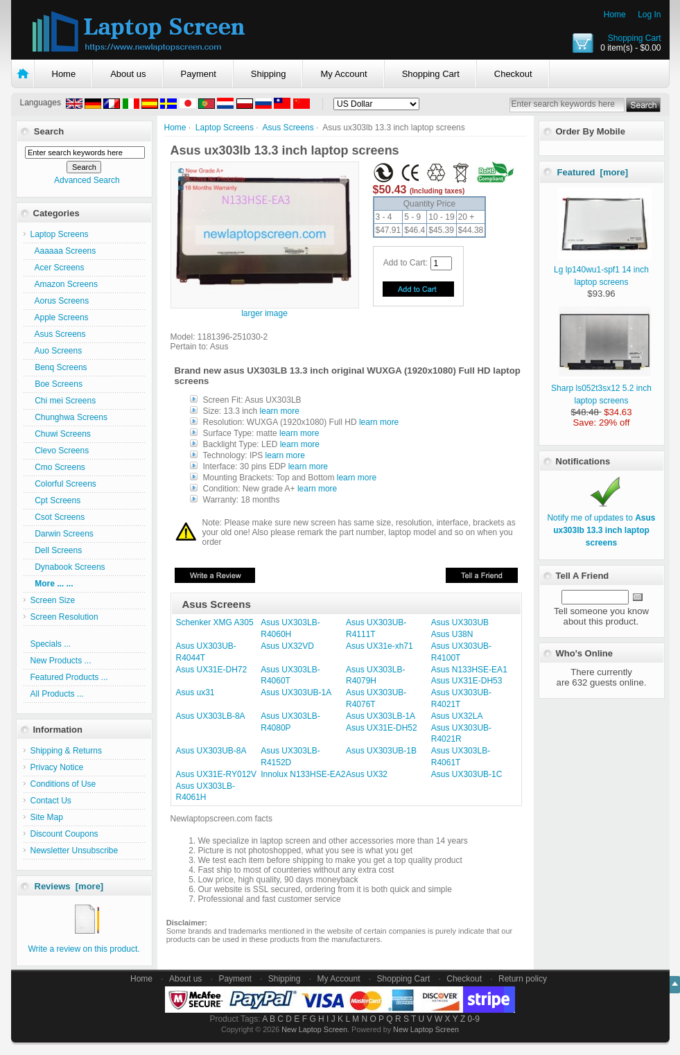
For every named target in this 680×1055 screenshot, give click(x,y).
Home (615, 14)
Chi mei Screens (63, 401)
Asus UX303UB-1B (381, 751)
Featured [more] (593, 172)
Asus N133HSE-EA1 (469, 669)
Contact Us (50, 800)
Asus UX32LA (457, 716)
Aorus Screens (59, 301)
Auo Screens (56, 351)
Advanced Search (87, 180)
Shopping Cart (634, 38)
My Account (343, 74)
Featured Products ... (69, 677)
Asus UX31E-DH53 (467, 681)
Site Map (46, 817)
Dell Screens (56, 550)
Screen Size (53, 600)
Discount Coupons (64, 834)
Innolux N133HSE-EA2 (303, 774)
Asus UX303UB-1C (467, 774)
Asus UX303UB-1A (296, 692)
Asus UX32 (366, 774)
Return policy (522, 979)
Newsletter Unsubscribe (74, 850)
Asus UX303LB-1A (380, 716)
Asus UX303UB (460, 622)
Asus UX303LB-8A (210, 716)
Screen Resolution (64, 617)
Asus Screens (288, 127)
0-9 (474, 1019)
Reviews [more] (69, 886)
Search (49, 131)
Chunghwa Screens (68, 417)
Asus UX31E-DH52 (381, 728)
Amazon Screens (64, 284)
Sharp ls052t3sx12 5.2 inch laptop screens (601, 388)
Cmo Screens (57, 467)
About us (128, 74)
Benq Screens (58, 367)
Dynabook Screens (67, 567)
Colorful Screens (63, 484)
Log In (649, 14)
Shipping (268, 74)
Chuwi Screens (60, 434)
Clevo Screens (59, 450)
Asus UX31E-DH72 (211, 669)
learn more (279, 411)
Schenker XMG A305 (215, 622)
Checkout (513, 74)
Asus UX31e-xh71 (379, 646)
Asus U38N (452, 634)
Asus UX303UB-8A (211, 751)
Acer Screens (57, 267)
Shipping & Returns (66, 751)
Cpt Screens (55, 500)
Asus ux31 (195, 692)
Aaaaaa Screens (63, 251)
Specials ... (50, 644)
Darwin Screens (62, 534)
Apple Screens (59, 317)
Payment (198, 74)
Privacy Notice (57, 767)
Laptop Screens (224, 127)
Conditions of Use (63, 784)
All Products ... (57, 694)
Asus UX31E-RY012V (216, 774)
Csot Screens (57, 517)
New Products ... (60, 660)
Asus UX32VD (287, 646)
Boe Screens (56, 384)
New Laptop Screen (314, 1029)
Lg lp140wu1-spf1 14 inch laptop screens (603, 269)
